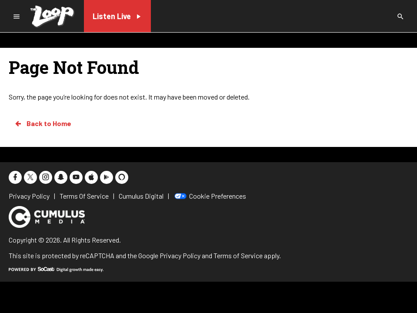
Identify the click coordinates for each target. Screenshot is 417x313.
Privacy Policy (180, 255)
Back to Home (42, 123)
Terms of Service (238, 255)
